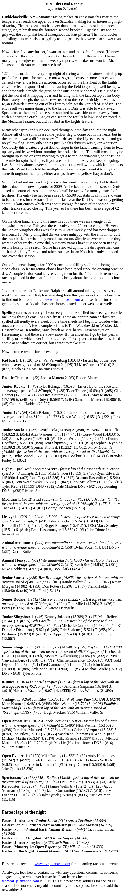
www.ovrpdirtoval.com (62, 299)
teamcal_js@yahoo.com (20, 881)
